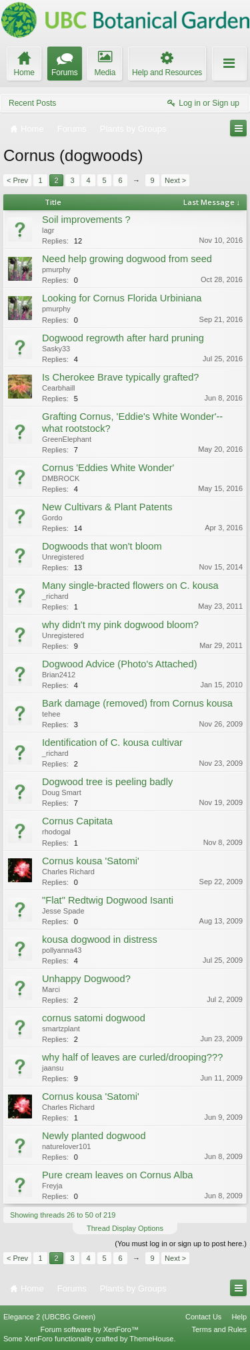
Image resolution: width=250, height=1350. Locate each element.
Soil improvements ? (86, 219)
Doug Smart (61, 792)
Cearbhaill (58, 388)
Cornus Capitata (77, 821)
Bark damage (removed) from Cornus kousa (137, 703)
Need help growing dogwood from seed (127, 258)
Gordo (52, 518)
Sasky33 (56, 349)
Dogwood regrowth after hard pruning (123, 338)
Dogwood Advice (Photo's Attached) (119, 664)
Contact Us (203, 1317)
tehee (51, 714)
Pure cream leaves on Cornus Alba (117, 1175)
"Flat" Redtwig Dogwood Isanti (107, 900)
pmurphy (56, 269)
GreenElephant (66, 439)
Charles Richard (68, 872)
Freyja (52, 1186)
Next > (175, 180)
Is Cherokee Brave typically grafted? (120, 377)
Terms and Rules (219, 1329)
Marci (51, 989)
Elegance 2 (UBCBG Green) (49, 1317)
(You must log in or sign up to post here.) (181, 1244)
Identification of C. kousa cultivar (112, 742)
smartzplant (61, 1029)
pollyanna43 (61, 950)
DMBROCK (60, 478)
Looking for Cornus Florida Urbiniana (122, 298)
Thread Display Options (125, 1228)
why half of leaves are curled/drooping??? (132, 1057)
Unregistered (63, 557)
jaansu (52, 1068)
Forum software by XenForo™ (90, 1329)
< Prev (17, 180)
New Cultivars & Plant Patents (107, 507)
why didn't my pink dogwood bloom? (120, 624)
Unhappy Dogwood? (86, 978)
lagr (48, 230)
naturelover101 (66, 1146)
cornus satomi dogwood (93, 1018)
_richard (55, 596)
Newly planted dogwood (94, 1135)
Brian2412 (58, 675)
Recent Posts (32, 103)
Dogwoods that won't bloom (102, 546)
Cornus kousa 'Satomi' (90, 861)
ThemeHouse (151, 1339)
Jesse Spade (63, 911)
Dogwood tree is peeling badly (107, 781)
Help (239, 1317)
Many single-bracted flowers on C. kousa (130, 585)
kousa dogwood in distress (99, 939)
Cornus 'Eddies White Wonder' (108, 467)
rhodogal (56, 832)
